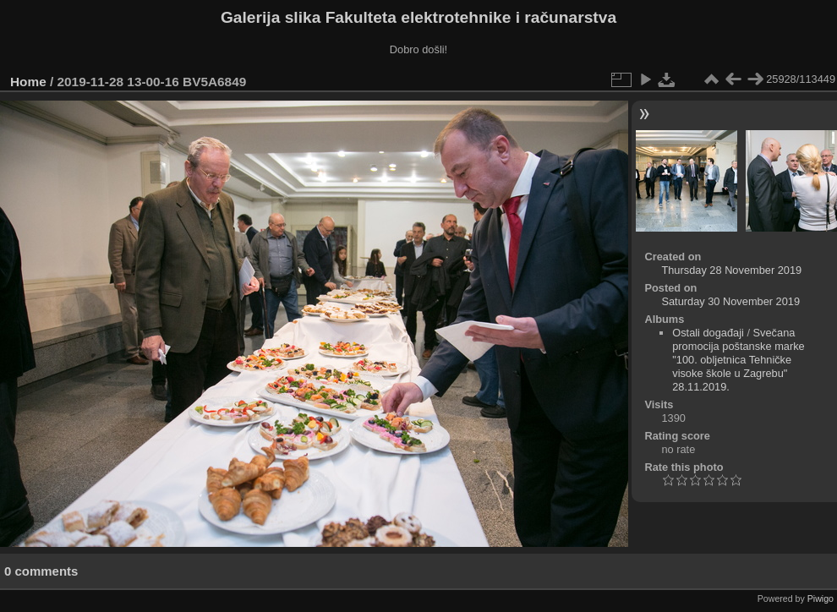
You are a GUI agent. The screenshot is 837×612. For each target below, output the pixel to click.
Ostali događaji (708, 332)
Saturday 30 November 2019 (730, 301)
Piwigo (820, 598)
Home (28, 81)
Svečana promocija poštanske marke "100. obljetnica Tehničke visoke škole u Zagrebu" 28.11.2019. (738, 359)
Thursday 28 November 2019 (731, 270)
